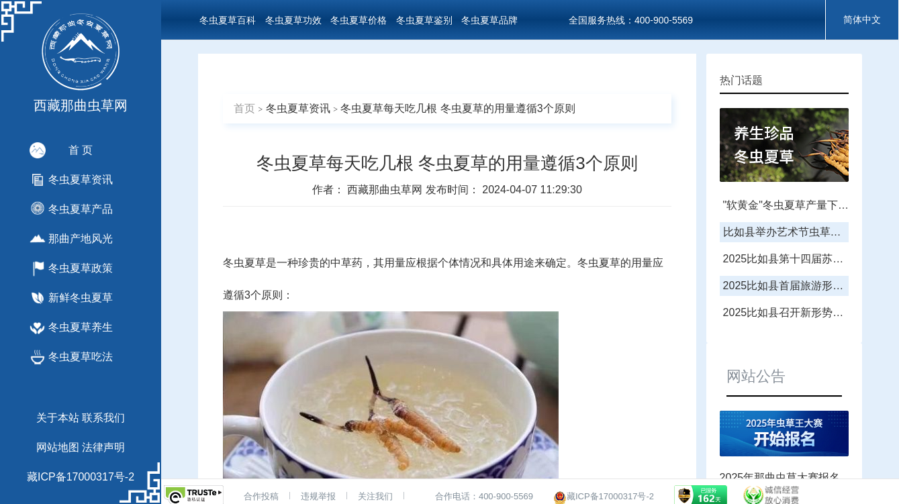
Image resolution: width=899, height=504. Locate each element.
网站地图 (57, 447)
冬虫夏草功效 (293, 20)
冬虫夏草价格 (358, 20)
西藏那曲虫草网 (386, 189)
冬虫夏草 (244, 262)
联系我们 (103, 417)
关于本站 (57, 417)
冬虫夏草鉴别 (424, 20)
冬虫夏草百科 (227, 20)
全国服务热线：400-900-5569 (631, 20)
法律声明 (103, 447)
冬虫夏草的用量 (615, 262)
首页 (244, 108)
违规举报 (318, 496)
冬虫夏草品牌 (489, 20)
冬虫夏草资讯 (298, 108)
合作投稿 (261, 496)
